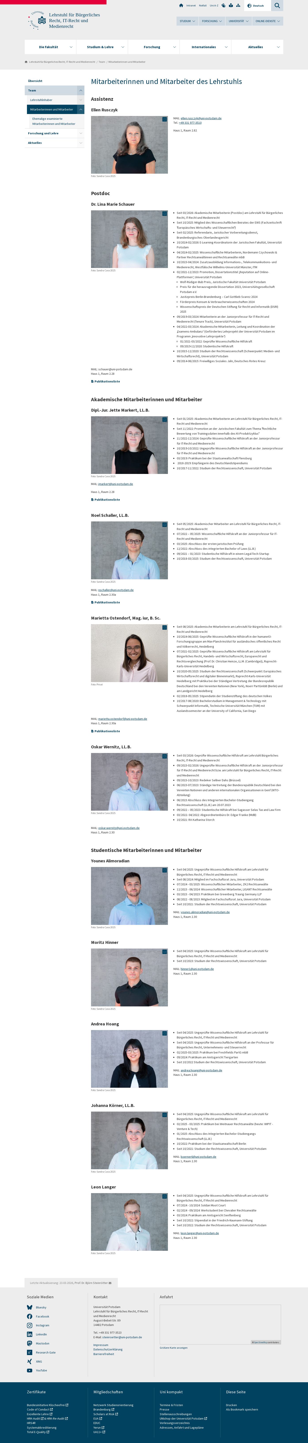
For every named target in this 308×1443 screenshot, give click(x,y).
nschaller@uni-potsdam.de (116, 590)
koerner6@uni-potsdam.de (198, 1157)
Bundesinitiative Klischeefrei (46, 1405)
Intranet (191, 5)
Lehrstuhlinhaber (41, 100)
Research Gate (46, 1352)
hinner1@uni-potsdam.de (197, 969)
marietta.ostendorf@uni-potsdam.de (122, 719)
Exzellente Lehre (38, 1414)
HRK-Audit (33, 1418)
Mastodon (42, 1343)
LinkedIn (41, 1334)
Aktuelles (35, 143)
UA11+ (97, 1432)
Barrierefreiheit (103, 1354)
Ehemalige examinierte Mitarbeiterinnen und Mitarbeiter (53, 121)
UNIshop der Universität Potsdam (181, 1418)
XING (39, 1361)
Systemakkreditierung (42, 1428)
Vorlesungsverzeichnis (175, 1423)
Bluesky (41, 1307)
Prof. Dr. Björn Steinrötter (91, 1283)
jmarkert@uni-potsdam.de (115, 484)
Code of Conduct (38, 1409)
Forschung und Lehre (43, 133)
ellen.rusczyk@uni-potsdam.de (201, 118)
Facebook (42, 1316)
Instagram (42, 1325)
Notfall (203, 5)
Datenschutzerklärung (108, 1349)
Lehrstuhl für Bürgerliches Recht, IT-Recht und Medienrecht (74, 20)
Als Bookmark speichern (242, 1409)
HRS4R (31, 1423)
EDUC (96, 1423)
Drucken (231, 1405)
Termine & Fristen (172, 1405)
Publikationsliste (107, 381)
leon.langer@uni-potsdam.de (200, 1233)
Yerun (97, 1428)
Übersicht (35, 81)
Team (102, 61)
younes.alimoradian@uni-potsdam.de (205, 912)
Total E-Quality (36, 1432)
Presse (165, 1409)
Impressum (100, 1345)
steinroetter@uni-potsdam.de (122, 1337)
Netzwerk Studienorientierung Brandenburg (113, 1407)
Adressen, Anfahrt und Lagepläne (182, 1428)
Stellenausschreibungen (176, 1414)
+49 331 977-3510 (190, 123)
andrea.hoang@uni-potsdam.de (201, 1070)
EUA (96, 1418)
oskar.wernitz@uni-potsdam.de (119, 828)
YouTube (41, 1370)
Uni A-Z (214, 5)
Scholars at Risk (103, 1414)
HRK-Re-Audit (55, 1418)
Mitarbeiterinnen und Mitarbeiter (126, 61)
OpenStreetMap (260, 1342)
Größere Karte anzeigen (174, 1347)
